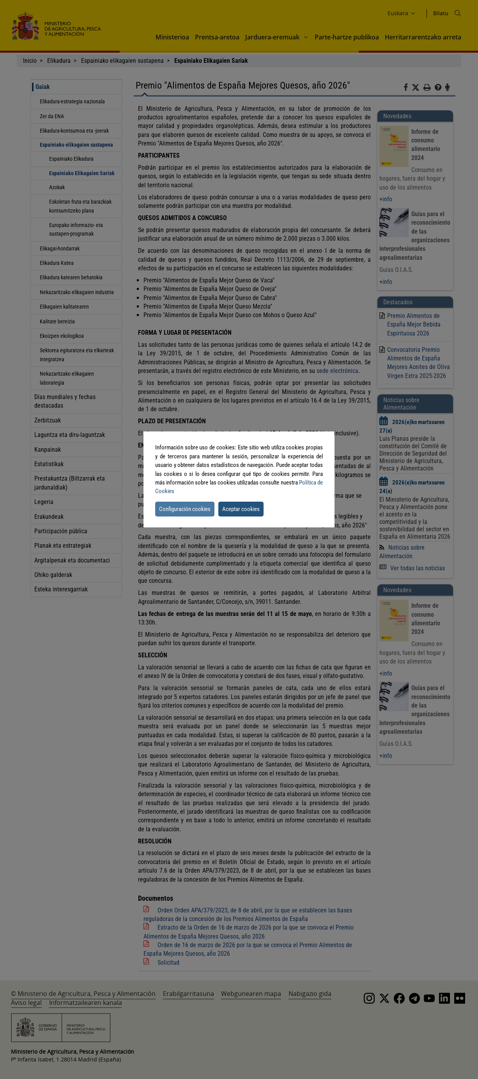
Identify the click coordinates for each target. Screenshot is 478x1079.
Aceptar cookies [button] (241, 509)
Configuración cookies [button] (185, 509)
